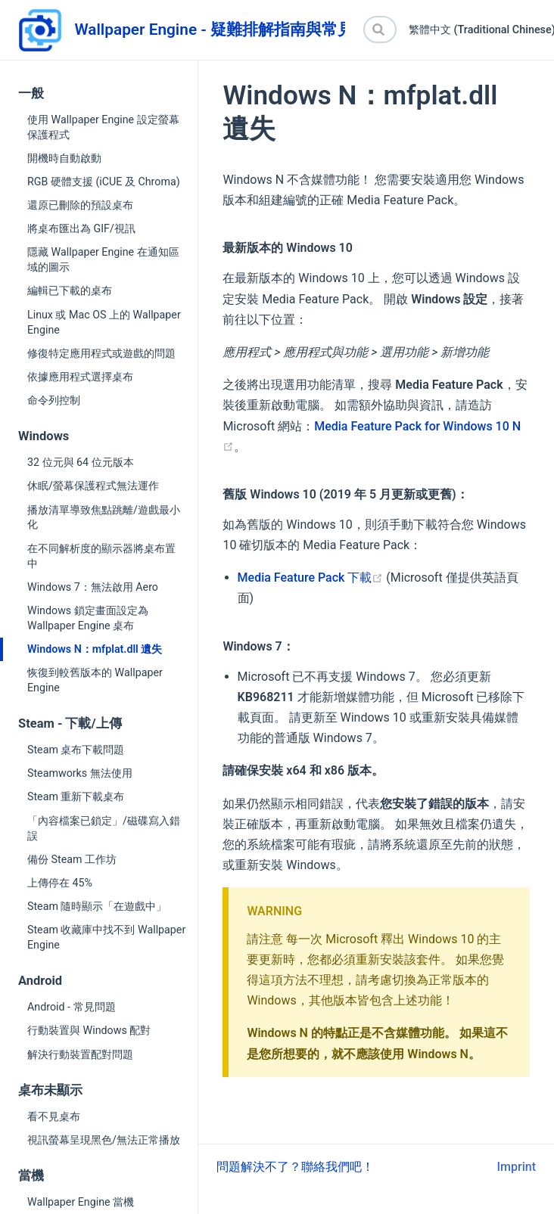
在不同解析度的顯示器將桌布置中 (101, 556)
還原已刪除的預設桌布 (80, 205)
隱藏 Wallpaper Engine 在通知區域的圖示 (103, 259)
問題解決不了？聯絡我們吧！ (295, 1167)
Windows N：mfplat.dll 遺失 (94, 649)
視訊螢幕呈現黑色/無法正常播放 (103, 1140)
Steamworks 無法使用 (79, 773)
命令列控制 (53, 400)
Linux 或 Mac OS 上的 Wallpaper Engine (104, 322)
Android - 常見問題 (71, 1007)
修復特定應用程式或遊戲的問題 (101, 353)
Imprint (516, 1167)
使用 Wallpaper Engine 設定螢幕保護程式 (103, 127)
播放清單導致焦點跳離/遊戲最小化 (103, 517)
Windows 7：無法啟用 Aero (92, 587)
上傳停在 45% (59, 883)
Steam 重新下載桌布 (75, 796)
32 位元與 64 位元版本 (80, 462)
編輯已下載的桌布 (69, 290)
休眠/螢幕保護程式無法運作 (93, 486)
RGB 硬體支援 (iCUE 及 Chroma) (103, 181)
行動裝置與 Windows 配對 (89, 1030)
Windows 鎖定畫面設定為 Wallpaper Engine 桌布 (87, 618)
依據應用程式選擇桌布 (80, 377)
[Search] (380, 29)
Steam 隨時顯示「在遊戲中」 (97, 906)
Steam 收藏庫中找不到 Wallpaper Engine (106, 937)
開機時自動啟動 (64, 158)
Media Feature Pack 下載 (311, 577)
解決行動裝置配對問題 (80, 1054)
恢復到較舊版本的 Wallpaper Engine (95, 680)
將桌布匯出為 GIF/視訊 (81, 228)
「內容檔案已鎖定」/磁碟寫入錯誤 (103, 828)
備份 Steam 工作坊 (72, 859)
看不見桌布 (53, 1116)
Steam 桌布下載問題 (75, 750)
